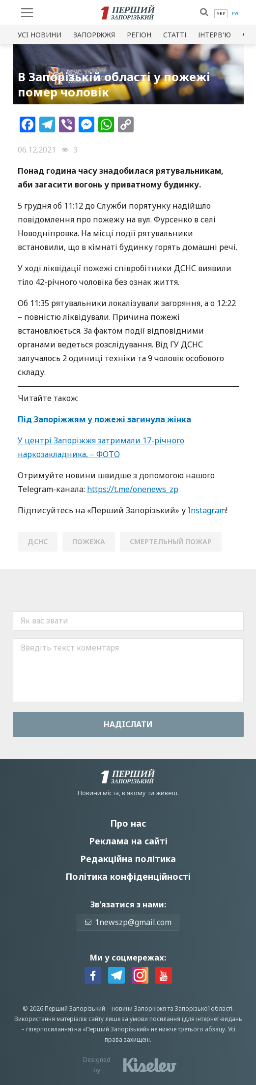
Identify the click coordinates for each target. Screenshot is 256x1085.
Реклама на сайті (128, 841)
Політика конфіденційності (128, 876)
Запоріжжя (94, 34)
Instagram (207, 510)
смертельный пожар (171, 541)
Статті (174, 34)
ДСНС (38, 541)
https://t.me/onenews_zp (132, 489)
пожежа (88, 541)
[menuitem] (221, 14)
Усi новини (39, 34)
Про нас (128, 823)
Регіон (139, 34)
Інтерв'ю (214, 34)
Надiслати (128, 724)
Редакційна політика (128, 859)
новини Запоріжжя (139, 1008)
